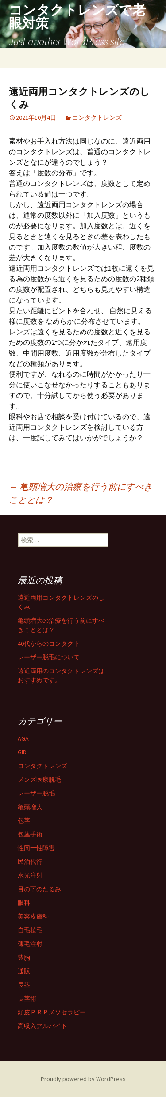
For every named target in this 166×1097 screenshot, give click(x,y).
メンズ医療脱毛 (39, 779)
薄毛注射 (30, 944)
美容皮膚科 (33, 916)
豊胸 (24, 957)
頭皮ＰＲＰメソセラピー (52, 1012)
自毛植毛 (30, 930)
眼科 (24, 903)
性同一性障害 (36, 848)
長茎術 (27, 998)
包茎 (24, 821)
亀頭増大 (30, 807)
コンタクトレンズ (97, 117)
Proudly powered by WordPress (83, 1079)
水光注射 (30, 875)
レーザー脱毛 (36, 793)
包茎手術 (30, 834)
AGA (23, 738)
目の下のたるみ (39, 889)
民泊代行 (30, 862)
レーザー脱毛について (49, 657)
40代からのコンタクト (49, 643)
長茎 (24, 985)
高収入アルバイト (42, 1026)
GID (22, 752)
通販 (24, 971)
